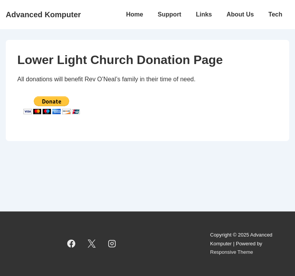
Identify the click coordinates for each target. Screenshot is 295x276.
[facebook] (71, 244)
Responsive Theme (231, 252)
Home (134, 14)
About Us (240, 14)
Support (169, 14)
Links (204, 14)
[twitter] (92, 244)
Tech (275, 14)
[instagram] (111, 244)
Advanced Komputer (43, 14)
